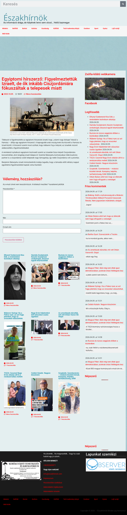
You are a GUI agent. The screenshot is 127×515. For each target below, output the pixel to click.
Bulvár (24, 28)
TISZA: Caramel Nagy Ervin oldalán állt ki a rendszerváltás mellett (13, 375)
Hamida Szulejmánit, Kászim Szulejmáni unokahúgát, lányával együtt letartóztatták (40, 258)
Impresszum (48, 478)
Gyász (105, 28)
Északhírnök (25, 17)
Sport (96, 28)
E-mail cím (7, 227)
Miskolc (5, 28)
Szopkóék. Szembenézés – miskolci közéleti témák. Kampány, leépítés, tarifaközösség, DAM (69, 376)
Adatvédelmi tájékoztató (53, 487)
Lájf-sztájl (115, 28)
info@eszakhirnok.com (52, 474)
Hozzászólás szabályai (52, 483)
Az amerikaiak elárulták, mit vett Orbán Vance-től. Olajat (68, 315)
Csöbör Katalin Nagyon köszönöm (40, 374)
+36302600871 (49, 465)
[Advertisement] (63, 53)
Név (4, 218)
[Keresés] (123, 4)
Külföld (56, 28)
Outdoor (87, 28)
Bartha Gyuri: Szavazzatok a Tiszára (102, 234)
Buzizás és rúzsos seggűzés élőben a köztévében (66, 257)
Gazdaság (45, 28)
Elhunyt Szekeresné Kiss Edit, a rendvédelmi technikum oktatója (14, 257)
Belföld (15, 28)
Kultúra (34, 28)
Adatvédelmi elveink (51, 491)
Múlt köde (5, 34)
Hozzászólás (9, 189)
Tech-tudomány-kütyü (71, 28)
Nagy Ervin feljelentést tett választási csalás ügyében (40, 315)
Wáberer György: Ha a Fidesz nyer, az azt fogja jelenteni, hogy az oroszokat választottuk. (14, 316)
